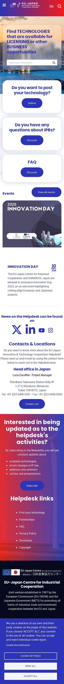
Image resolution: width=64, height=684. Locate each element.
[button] (49, 6)
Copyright (25, 547)
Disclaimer (25, 540)
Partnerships (26, 519)
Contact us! (32, 404)
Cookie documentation (18, 645)
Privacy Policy (27, 533)
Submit (32, 103)
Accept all (30, 676)
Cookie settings (31, 655)
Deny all (30, 666)
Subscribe (32, 485)
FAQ (21, 526)
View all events (46, 192)
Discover (32, 140)
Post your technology (32, 512)
